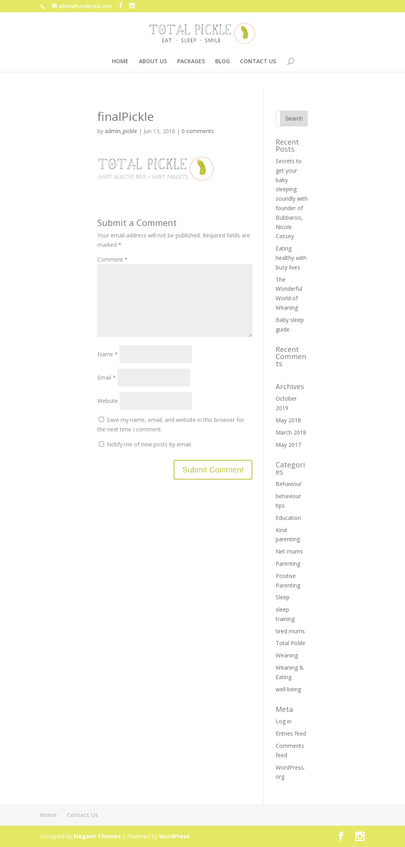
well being (288, 689)
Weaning (287, 655)
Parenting (288, 563)
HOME (120, 61)
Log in (283, 721)
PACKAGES (191, 61)
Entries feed (291, 733)
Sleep (283, 597)
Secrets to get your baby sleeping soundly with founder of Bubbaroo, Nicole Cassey (292, 198)
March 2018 (291, 432)
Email (106, 390)
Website (107, 413)
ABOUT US (153, 61)
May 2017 (288, 444)
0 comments (198, 131)
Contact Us (82, 815)
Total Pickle (290, 643)
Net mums (289, 551)
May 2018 (288, 420)
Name (107, 367)
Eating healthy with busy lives (291, 258)
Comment (112, 259)
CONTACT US (258, 61)
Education (288, 517)
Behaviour (289, 483)
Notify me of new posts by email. (149, 457)
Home (48, 815)
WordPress (174, 836)
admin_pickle (121, 131)
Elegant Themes (97, 836)
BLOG (222, 61)
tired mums (290, 631)
